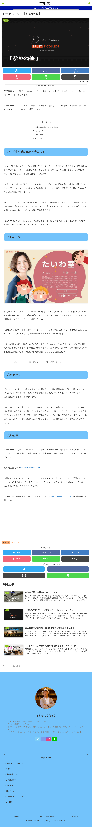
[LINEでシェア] (46, 77)
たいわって (39, 131)
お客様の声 (11, 781)
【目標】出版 (12, 775)
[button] (75, 77)
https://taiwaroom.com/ (30, 468)
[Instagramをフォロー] (24, 575)
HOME (16, 817)
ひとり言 (10, 792)
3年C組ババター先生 (15, 764)
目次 (43, 122)
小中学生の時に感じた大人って (47, 127)
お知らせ (10, 786)
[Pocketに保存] (17, 77)
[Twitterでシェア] (17, 70)
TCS (8, 770)
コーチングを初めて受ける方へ (46, 8)
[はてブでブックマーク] (75, 70)
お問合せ (75, 817)
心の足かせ (39, 135)
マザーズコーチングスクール (60, 497)
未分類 (6, 543)
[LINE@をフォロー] (68, 575)
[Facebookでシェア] (46, 70)
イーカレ (16, 543)
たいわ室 (38, 139)
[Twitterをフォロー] (24, 569)
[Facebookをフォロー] (68, 569)
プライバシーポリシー (46, 817)
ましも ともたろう (46, 716)
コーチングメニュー (14, 797)
